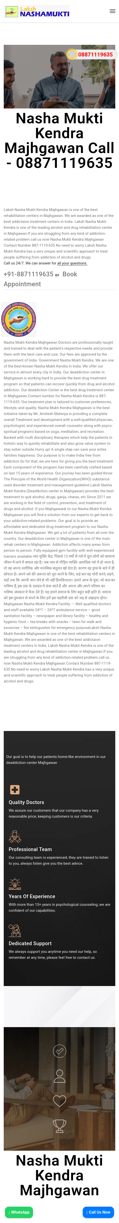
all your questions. (72, 263)
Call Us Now (98, 1212)
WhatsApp (19, 1212)
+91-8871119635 (29, 274)
